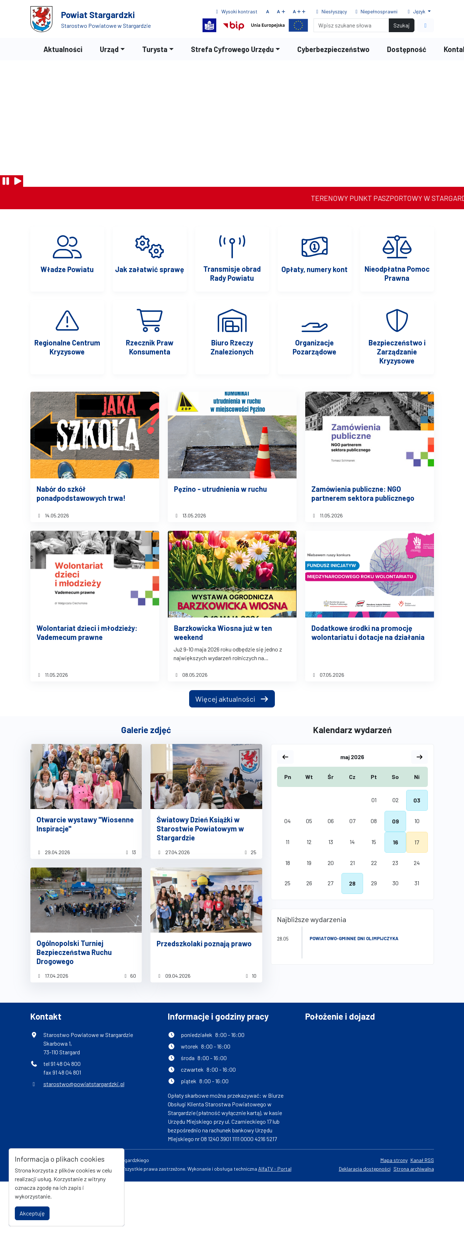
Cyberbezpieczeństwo (333, 49)
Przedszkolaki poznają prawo (204, 943)
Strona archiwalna (413, 1169)
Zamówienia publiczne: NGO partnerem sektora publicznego (362, 493)
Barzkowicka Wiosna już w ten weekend (223, 632)
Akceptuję (32, 1213)
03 (416, 800)
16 (395, 842)
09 (395, 821)
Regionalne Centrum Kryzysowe (67, 347)
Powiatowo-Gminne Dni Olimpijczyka (354, 938)
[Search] (351, 25)
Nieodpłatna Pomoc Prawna (397, 273)
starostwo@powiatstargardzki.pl (83, 1083)
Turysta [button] (154, 49)
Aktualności (62, 49)
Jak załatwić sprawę (149, 269)
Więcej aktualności (232, 698)
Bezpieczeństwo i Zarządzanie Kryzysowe (397, 351)
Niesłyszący (330, 11)
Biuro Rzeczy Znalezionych (232, 347)
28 (352, 883)
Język (415, 11)
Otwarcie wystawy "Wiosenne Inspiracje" (85, 824)
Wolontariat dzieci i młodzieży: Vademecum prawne (87, 632)
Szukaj (401, 25)
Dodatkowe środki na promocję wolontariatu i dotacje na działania (368, 632)
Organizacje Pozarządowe (314, 347)
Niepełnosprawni (375, 11)
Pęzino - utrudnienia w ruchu (220, 489)
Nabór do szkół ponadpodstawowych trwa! (81, 493)
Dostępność (406, 49)
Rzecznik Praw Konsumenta (150, 347)
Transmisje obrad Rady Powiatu (232, 273)
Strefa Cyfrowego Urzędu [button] (232, 49)
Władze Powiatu (67, 269)
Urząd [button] (109, 49)
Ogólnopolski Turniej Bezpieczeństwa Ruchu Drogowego (74, 952)
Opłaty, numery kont (314, 269)
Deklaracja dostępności (365, 1169)
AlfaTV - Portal (274, 1169)
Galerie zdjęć (146, 729)
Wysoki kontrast (235, 11)
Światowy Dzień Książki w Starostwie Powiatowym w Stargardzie (200, 828)
